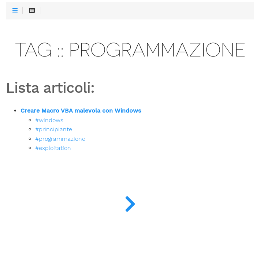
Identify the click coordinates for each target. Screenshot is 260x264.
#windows (49, 120)
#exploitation (53, 148)
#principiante (53, 129)
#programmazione (60, 139)
